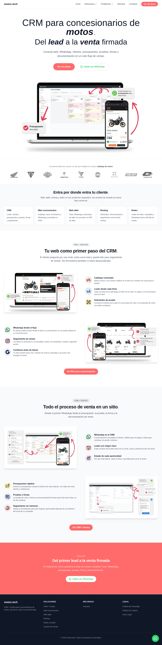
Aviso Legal (127, 615)
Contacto (133, 4)
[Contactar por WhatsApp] (155, 638)
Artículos (121, 4)
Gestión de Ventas (51, 627)
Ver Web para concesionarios (81, 371)
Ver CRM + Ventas (81, 527)
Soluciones (90, 4)
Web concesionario (51, 610)
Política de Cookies (130, 610)
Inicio (78, 4)
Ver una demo (149, 4)
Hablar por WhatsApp (92, 66)
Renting (47, 619)
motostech (11, 602)
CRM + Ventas (49, 606)
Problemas (107, 4)
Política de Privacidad (131, 606)
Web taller (48, 615)
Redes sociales (50, 623)
